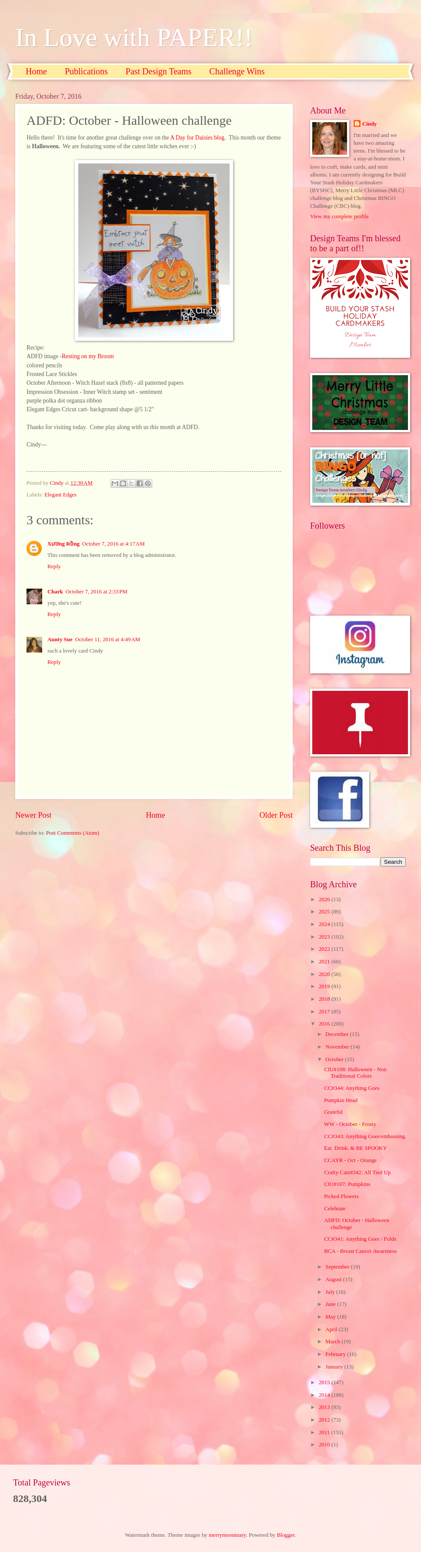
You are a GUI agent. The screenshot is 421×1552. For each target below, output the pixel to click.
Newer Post (33, 815)
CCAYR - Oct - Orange (350, 1160)
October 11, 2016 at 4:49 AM (107, 639)
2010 (325, 1445)
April (331, 1329)
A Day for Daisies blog (197, 137)
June (331, 1304)
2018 (325, 999)
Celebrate (334, 1209)
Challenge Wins (236, 71)
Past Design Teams (159, 71)
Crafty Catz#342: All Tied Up (357, 1172)
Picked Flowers (341, 1196)
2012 (325, 1420)
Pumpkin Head (341, 1100)
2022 (325, 949)
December (337, 1034)
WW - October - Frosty (350, 1124)
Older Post (276, 815)
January (334, 1367)
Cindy (369, 124)
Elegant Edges (60, 495)
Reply (54, 566)
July (330, 1292)
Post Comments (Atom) (72, 833)
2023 (325, 937)
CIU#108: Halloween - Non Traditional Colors (355, 1072)
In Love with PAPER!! (134, 37)
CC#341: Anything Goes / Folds (360, 1239)
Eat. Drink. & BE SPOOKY (355, 1148)
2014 (325, 1395)
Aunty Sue (60, 639)
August (334, 1279)
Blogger (286, 1535)
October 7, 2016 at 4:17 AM (113, 544)
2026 (325, 899)
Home (36, 71)
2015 (325, 1382)
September (338, 1267)
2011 (325, 1432)
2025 (325, 912)
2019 (325, 986)
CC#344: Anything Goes (351, 1088)
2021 (325, 962)
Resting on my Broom (88, 356)
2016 (325, 1024)
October (335, 1059)
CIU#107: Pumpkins (347, 1184)
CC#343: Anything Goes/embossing (364, 1136)
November (338, 1047)
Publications (86, 71)
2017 (325, 1012)
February (336, 1354)
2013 (325, 1407)
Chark (55, 592)
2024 (325, 924)
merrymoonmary (227, 1535)
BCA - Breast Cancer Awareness (360, 1251)
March (333, 1342)
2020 (325, 974)
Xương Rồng (63, 544)
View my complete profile (339, 216)
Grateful (333, 1112)
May (331, 1317)
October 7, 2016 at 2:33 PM (96, 592)
